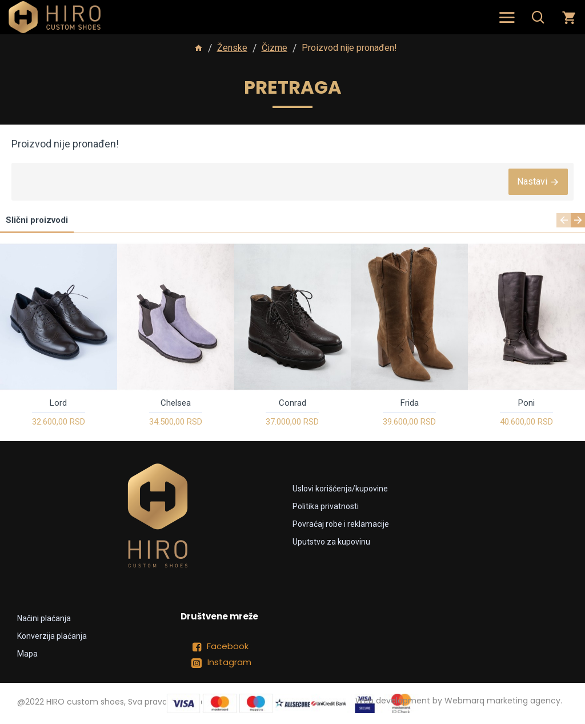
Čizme (274, 47)
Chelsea (176, 403)
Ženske (232, 47)
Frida (409, 403)
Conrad (292, 403)
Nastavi (532, 181)
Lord (58, 403)
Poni (526, 403)
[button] (563, 220)
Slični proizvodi (37, 220)
